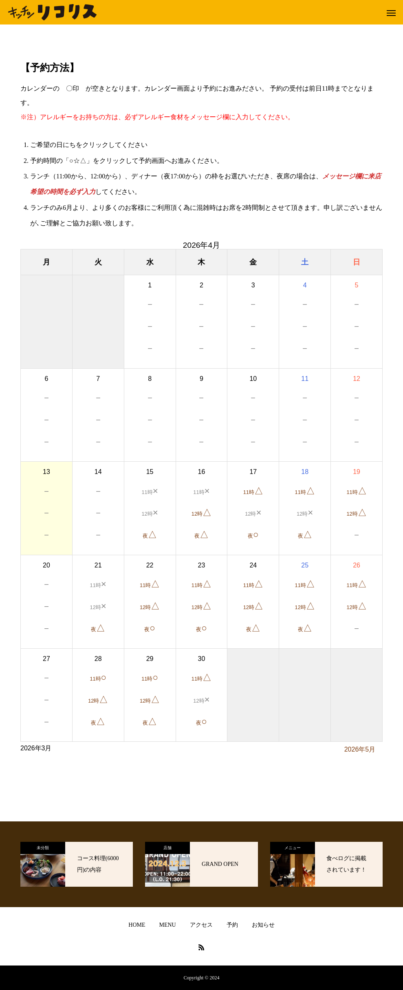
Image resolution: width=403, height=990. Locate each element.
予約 (232, 925)
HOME (136, 925)
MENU (167, 925)
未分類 (43, 847)
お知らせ (263, 925)
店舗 (167, 847)
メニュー (292, 847)
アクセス (201, 925)
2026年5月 (360, 749)
